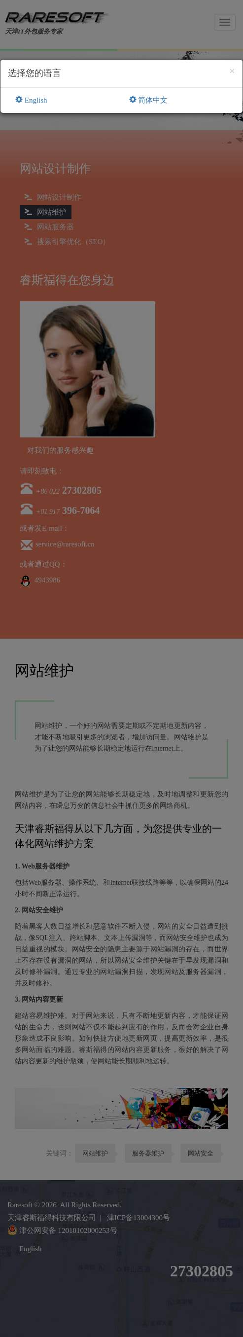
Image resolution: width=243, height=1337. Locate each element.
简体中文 (148, 100)
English (31, 100)
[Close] (232, 71)
